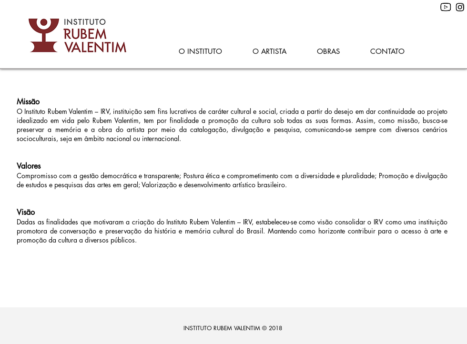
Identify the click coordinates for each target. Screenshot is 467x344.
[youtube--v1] (446, 7)
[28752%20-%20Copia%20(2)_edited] (460, 7)
